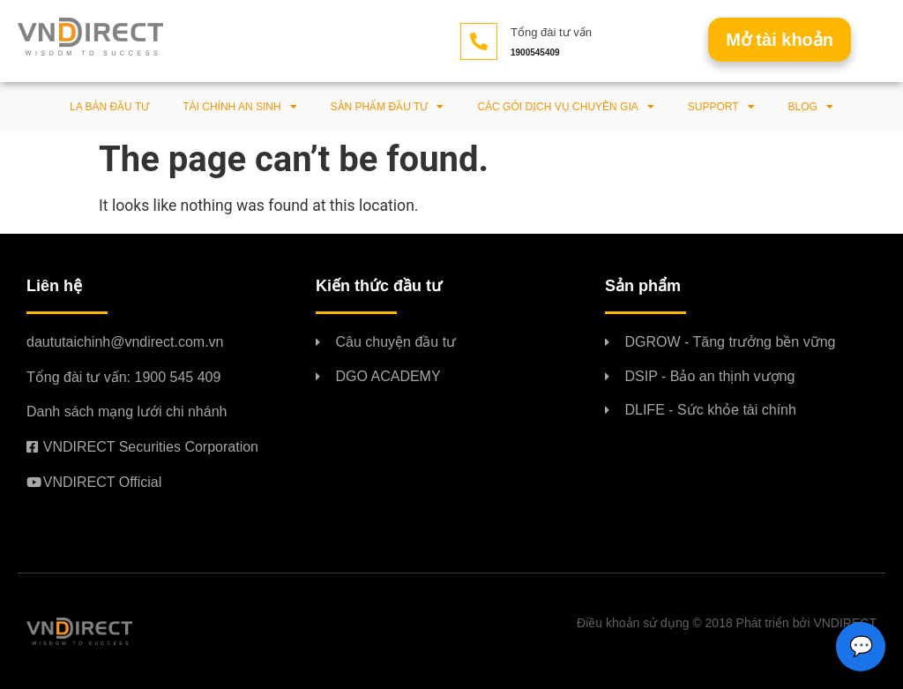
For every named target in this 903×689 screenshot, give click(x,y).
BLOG (810, 107)
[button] (779, 40)
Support (721, 107)
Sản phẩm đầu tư (387, 107)
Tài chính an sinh (239, 107)
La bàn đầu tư (109, 107)
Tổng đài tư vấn (551, 32)
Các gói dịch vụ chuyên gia (565, 107)
